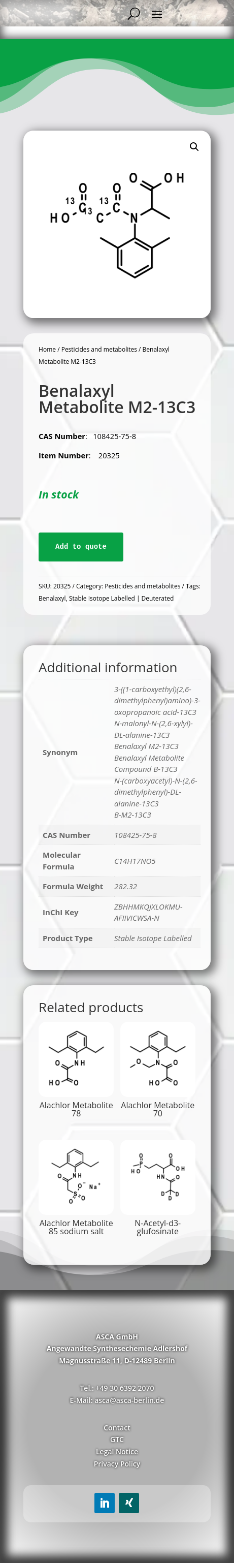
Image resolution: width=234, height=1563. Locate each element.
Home (47, 349)
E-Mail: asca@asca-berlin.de (117, 1400)
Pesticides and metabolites (99, 349)
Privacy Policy (117, 1463)
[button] (194, 147)
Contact (117, 1427)
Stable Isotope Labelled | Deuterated (121, 598)
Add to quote (81, 547)
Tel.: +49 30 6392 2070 (117, 1388)
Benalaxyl (52, 598)
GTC (117, 1439)
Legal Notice (117, 1451)
